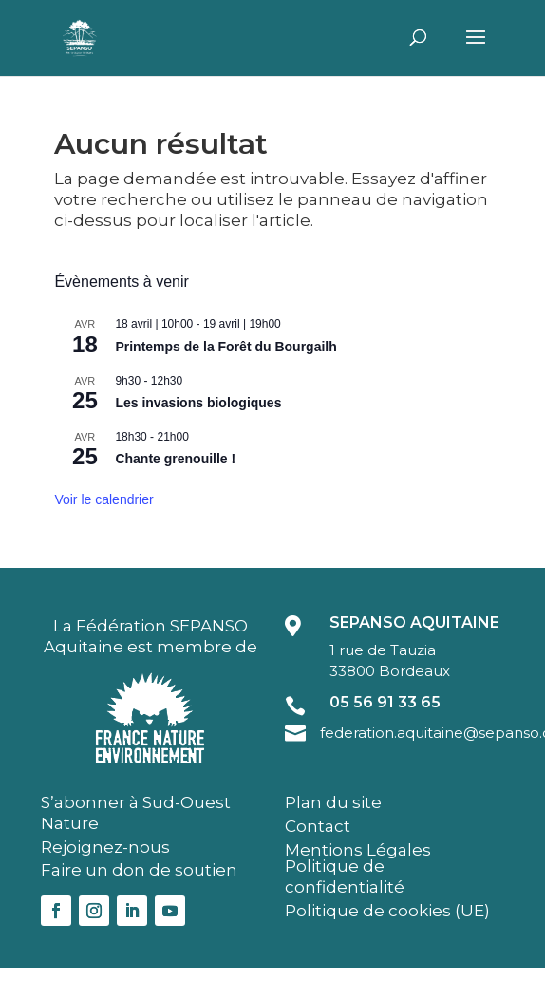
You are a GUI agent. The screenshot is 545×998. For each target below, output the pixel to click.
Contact (317, 826)
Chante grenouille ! (175, 458)
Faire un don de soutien (139, 869)
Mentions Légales (358, 849)
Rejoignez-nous (105, 847)
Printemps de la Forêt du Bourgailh (225, 346)
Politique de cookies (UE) (387, 910)
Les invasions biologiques (198, 402)
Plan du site (333, 802)
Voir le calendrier (103, 499)
